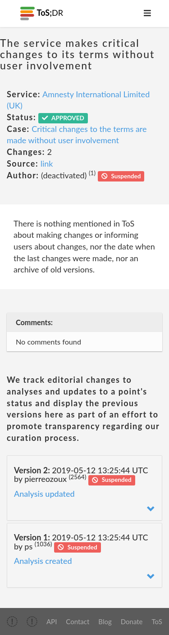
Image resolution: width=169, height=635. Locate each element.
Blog (104, 621)
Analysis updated (44, 494)
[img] (12, 621)
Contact (77, 621)
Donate (132, 621)
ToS (157, 621)
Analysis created (43, 561)
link (47, 163)
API (51, 621)
